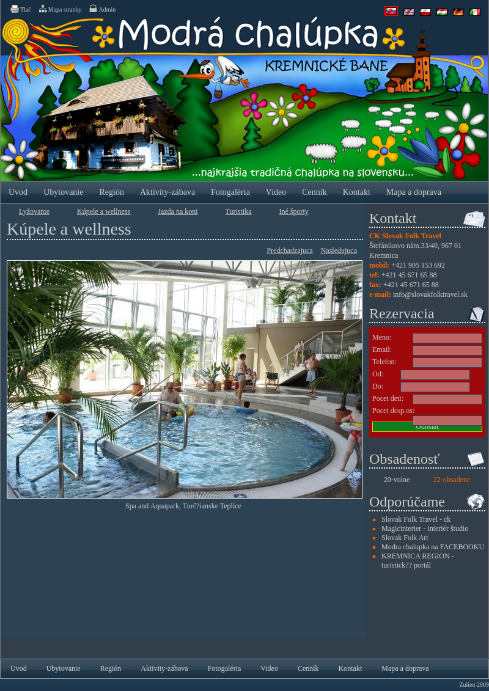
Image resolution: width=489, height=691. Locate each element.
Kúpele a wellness (103, 211)
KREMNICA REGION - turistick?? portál (417, 560)
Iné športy (294, 211)
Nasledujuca (339, 250)
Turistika (239, 211)
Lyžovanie (34, 211)
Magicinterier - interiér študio (424, 528)
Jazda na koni (177, 211)
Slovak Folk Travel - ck (415, 519)
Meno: (381, 337)
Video (276, 192)
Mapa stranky (60, 8)
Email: (382, 349)
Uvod (18, 192)
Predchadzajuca (289, 250)
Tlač (20, 8)
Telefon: (384, 361)
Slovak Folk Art (404, 537)
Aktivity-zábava (167, 192)
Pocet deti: (387, 398)
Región (111, 192)
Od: (377, 374)
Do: (377, 386)
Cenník (314, 192)
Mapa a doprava (413, 192)
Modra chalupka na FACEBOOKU (432, 547)
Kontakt (356, 192)
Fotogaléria (230, 192)
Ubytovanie (63, 192)
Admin (102, 8)
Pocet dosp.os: (393, 410)
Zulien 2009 (474, 684)
